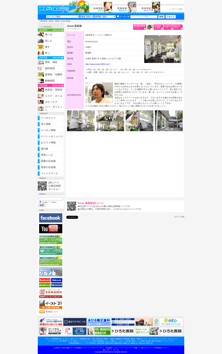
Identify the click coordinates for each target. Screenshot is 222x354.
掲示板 (44, 148)
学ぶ (47, 53)
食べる (48, 34)
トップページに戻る (176, 9)
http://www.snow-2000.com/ (97, 64)
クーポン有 (123, 16)
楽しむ (48, 40)
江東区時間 (43, 21)
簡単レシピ (47, 155)
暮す (47, 47)
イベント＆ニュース (52, 136)
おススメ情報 (48, 142)
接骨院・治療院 (53, 74)
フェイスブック (49, 173)
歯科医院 (50, 68)
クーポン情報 (48, 130)
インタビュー (48, 118)
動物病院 (50, 80)
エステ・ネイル (53, 96)
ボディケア (51, 102)
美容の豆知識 (48, 167)
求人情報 (46, 124)
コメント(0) (179, 216)
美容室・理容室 (54, 21)
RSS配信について (52, 312)
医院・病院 (51, 62)
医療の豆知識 (48, 161)
